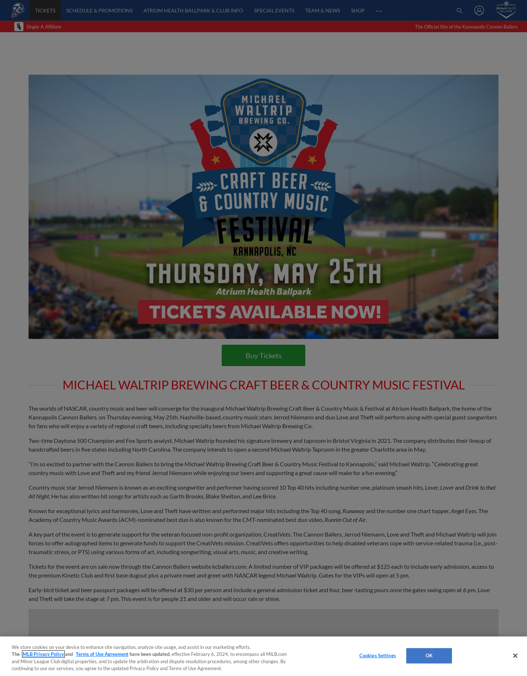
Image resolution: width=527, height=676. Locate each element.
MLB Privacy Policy (43, 654)
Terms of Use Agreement (102, 654)
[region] (263, 656)
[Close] (515, 655)
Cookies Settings (377, 655)
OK (429, 655)
